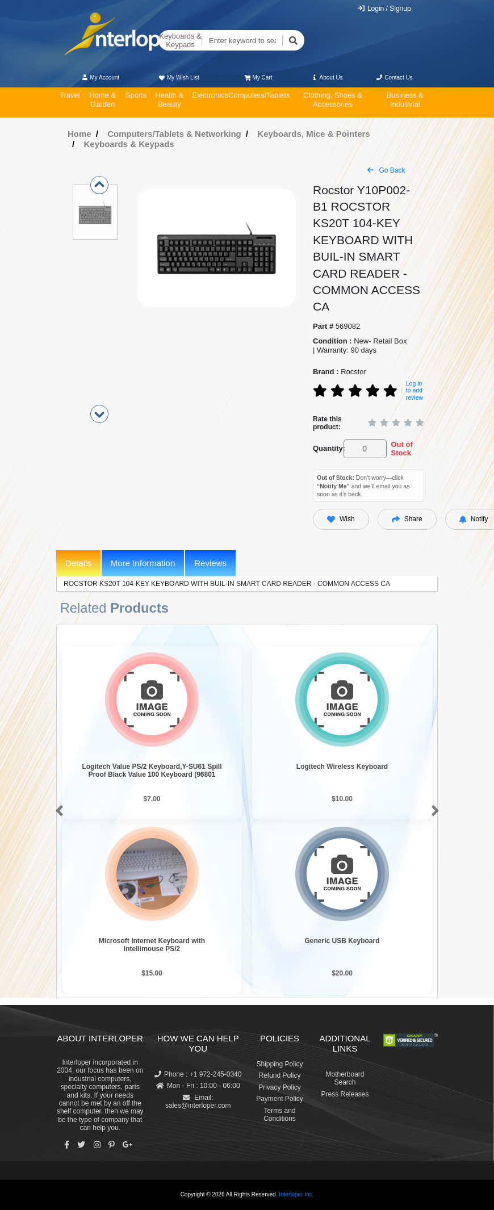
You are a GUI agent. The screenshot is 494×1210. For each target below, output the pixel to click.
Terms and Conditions (279, 1115)
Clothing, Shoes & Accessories (332, 99)
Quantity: (326, 448)
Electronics (210, 95)
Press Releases (345, 1094)
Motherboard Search (344, 1078)
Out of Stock (401, 449)
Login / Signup (384, 8)
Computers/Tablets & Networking (174, 134)
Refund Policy (279, 1075)
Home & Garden (102, 99)
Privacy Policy (279, 1087)
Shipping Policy (279, 1064)
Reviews (210, 563)
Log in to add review (414, 390)
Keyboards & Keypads (180, 40)
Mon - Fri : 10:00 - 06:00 (198, 1086)
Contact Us (394, 77)
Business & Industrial (405, 99)
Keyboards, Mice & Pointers (313, 134)
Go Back (386, 170)
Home (79, 134)
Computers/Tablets (259, 95)
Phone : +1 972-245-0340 (197, 1074)
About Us (327, 77)
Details (78, 563)
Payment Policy (279, 1099)
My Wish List (178, 77)
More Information (143, 563)
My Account (100, 77)
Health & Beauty (169, 99)
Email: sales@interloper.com (198, 1101)
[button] (431, 811)
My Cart (258, 77)
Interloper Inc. (296, 1194)
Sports (136, 95)
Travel (70, 95)
